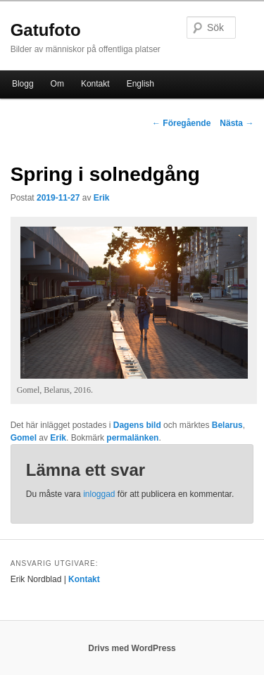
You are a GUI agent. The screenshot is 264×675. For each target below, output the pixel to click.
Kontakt (95, 84)
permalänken (132, 438)
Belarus (227, 425)
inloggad (99, 494)
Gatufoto (46, 29)
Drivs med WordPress (132, 648)
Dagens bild (137, 425)
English (140, 84)
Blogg (23, 84)
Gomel (24, 438)
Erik (102, 198)
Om (57, 84)
